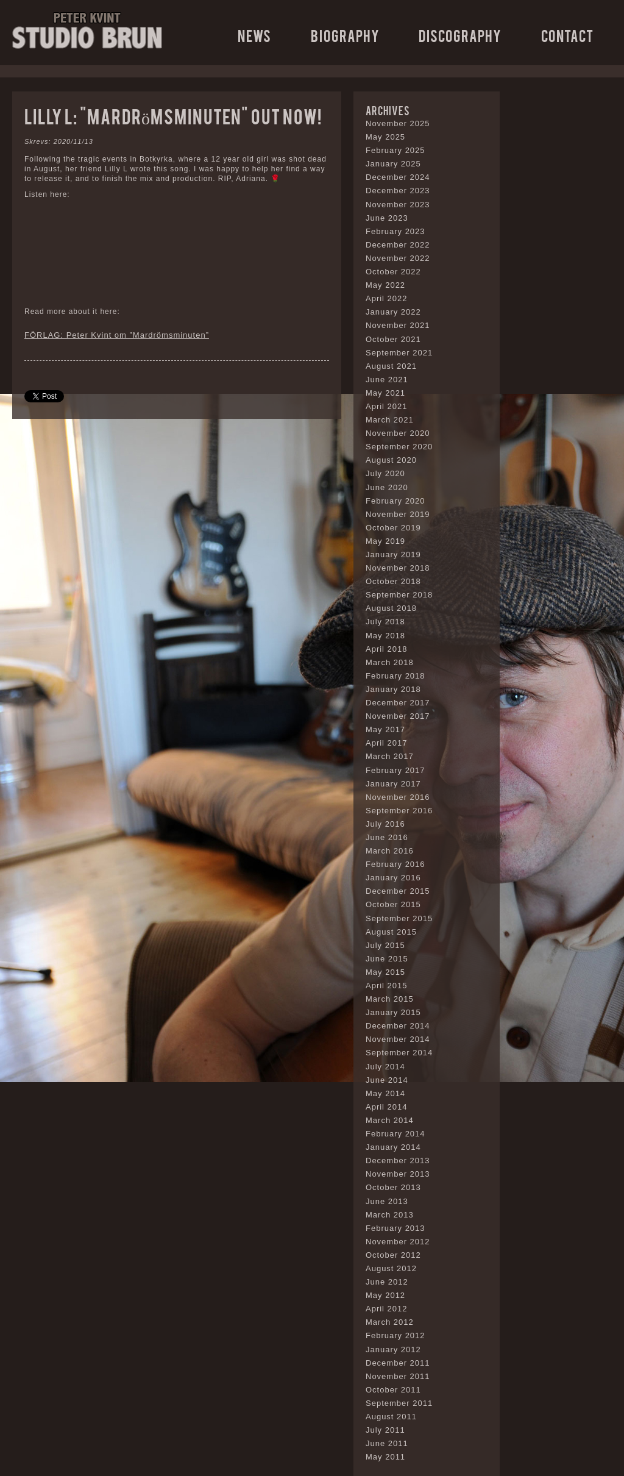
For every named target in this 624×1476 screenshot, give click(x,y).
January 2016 (393, 877)
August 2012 (391, 1268)
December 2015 (398, 891)
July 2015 (385, 945)
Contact (567, 35)
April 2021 (387, 406)
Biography (345, 35)
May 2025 (385, 136)
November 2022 (398, 258)
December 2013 (398, 1160)
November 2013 (398, 1173)
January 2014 (393, 1147)
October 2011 (393, 1389)
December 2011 (398, 1362)
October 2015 (393, 904)
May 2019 (385, 541)
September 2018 (399, 594)
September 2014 (399, 1052)
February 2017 (395, 770)
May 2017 (385, 729)
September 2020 (399, 446)
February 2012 (395, 1335)
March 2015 (390, 999)
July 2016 (385, 824)
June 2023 (387, 218)
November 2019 (398, 514)
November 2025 (398, 123)
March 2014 (390, 1120)
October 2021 (393, 339)
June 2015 (387, 958)
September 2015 (399, 918)
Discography (460, 35)
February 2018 (395, 675)
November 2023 (398, 204)
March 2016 (390, 850)
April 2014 (387, 1106)
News (254, 35)
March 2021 (390, 419)
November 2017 (398, 716)
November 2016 (398, 797)
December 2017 (398, 702)
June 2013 (387, 1201)
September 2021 (399, 352)
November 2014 (398, 1039)
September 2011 (399, 1403)
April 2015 (387, 985)
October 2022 (393, 271)
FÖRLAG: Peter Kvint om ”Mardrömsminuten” (116, 335)
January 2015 (393, 1012)
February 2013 (395, 1228)
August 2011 (391, 1416)
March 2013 (390, 1214)
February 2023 (395, 231)
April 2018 (387, 649)
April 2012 (387, 1308)
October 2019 (393, 527)
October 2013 (393, 1187)
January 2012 (393, 1349)
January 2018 (393, 689)
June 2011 (387, 1443)
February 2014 (395, 1133)
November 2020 (398, 433)
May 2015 (385, 972)
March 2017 (390, 756)
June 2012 (387, 1281)
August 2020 (391, 460)
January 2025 (393, 163)
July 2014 (385, 1066)
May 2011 (385, 1456)
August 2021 (391, 366)
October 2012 (393, 1255)
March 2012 (390, 1322)
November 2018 (398, 567)
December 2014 (398, 1025)
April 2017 (387, 742)
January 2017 (393, 783)
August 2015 (391, 931)
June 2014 (387, 1080)
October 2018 (393, 581)
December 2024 (398, 177)
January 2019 (393, 554)
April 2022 (387, 298)
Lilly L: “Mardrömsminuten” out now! (173, 115)
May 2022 (385, 285)
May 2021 (385, 393)
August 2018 (391, 608)
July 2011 (385, 1430)
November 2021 (398, 325)
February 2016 (395, 864)
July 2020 (385, 473)
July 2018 (385, 621)
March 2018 (390, 662)
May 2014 (385, 1093)
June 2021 (387, 379)
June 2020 (387, 487)
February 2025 (395, 150)
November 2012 (398, 1241)
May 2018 (385, 635)
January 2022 (393, 311)
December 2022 (398, 244)
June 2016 (387, 837)
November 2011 (398, 1376)
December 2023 (398, 190)
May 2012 (385, 1295)
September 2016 (399, 810)
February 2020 (395, 500)
